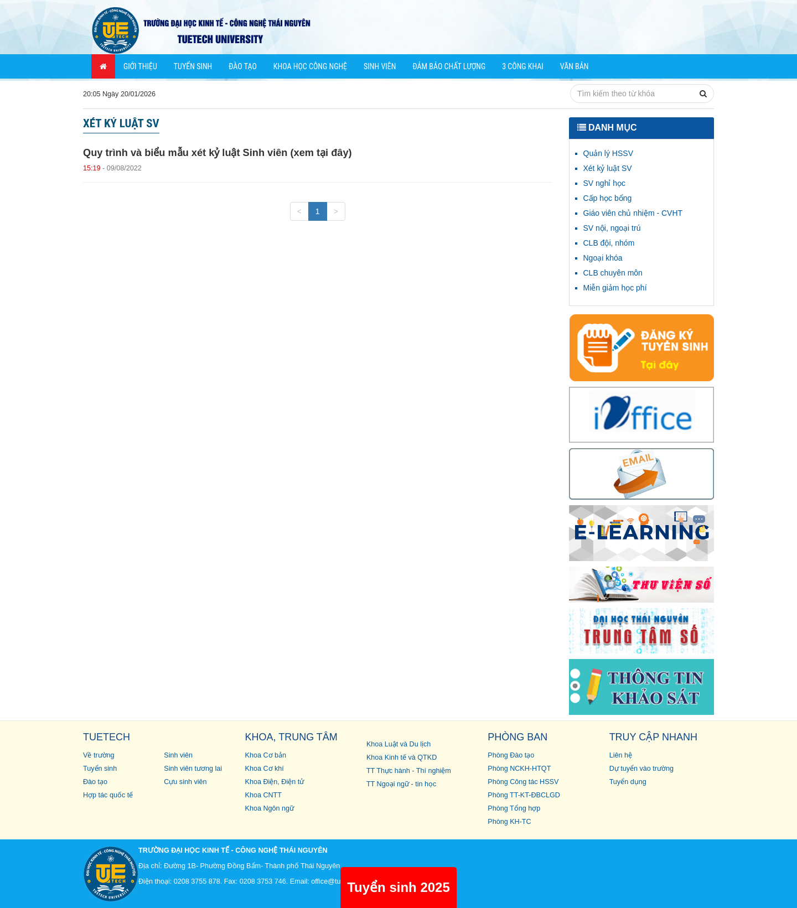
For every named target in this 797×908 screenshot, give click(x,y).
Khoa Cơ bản (266, 755)
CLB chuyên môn (613, 272)
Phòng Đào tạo (511, 755)
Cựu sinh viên (185, 782)
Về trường (99, 755)
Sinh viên (380, 66)
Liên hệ (620, 755)
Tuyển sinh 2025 (398, 887)
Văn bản (574, 66)
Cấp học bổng (607, 198)
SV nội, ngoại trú (612, 228)
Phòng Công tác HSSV (523, 782)
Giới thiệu (140, 66)
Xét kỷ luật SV (607, 168)
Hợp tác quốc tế (108, 795)
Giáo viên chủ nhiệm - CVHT (633, 213)
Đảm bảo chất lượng (448, 66)
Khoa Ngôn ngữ (269, 808)
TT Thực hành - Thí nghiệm (408, 771)
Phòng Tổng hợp (514, 808)
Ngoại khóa (603, 257)
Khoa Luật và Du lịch (398, 744)
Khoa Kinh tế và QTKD (401, 757)
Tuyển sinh (193, 66)
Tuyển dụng (627, 782)
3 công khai (523, 66)
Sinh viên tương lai (193, 768)
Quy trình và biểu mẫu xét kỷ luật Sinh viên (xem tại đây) (217, 152)
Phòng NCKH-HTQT (519, 768)
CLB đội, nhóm (609, 242)
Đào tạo (243, 66)
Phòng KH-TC (509, 822)
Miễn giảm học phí (615, 287)
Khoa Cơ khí (264, 768)
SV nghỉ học (604, 183)
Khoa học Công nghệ (310, 66)
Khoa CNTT (263, 795)
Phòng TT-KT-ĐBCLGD (524, 795)
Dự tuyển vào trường (641, 768)
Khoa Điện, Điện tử (274, 782)
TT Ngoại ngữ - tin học (401, 784)
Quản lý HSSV (608, 153)
